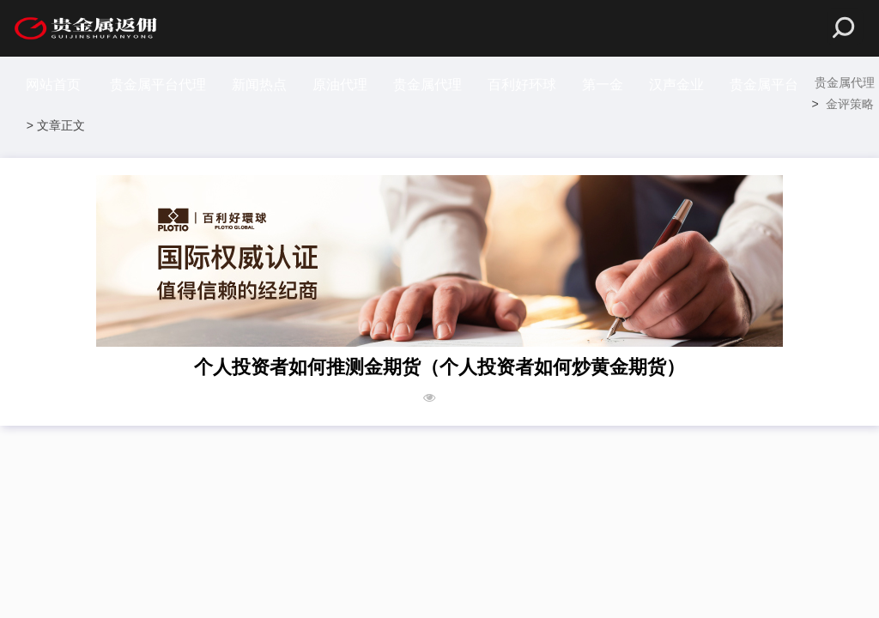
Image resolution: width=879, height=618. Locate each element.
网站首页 (53, 84)
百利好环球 (522, 84)
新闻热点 (259, 84)
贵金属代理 (427, 84)
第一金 (602, 84)
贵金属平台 (764, 84)
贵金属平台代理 (158, 84)
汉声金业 (676, 84)
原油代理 (339, 84)
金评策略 (850, 104)
